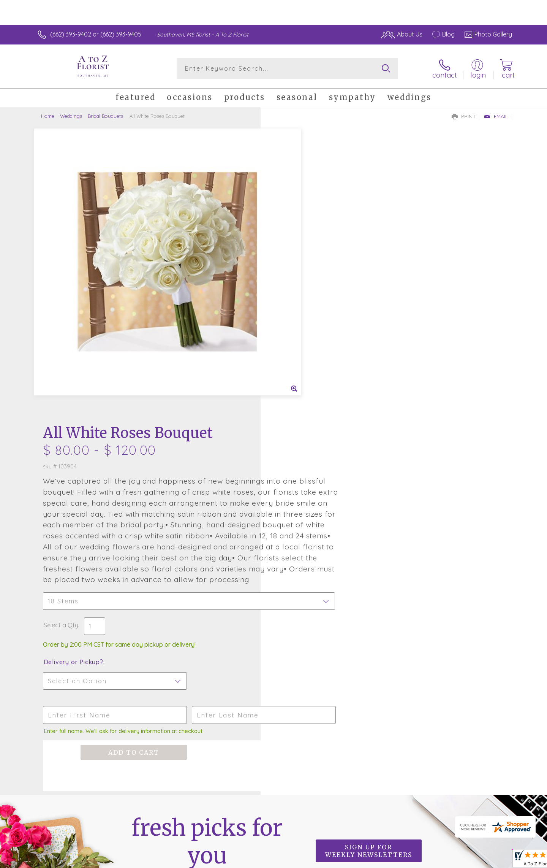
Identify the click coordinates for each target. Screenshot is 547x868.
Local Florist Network (444, 860)
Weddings (71, 116)
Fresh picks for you (207, 591)
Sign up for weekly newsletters (368, 586)
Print (464, 116)
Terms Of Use (346, 860)
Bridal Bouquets (105, 116)
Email (496, 116)
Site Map (492, 860)
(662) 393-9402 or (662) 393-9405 (95, 34)
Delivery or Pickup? (304, 397)
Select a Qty (291, 361)
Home (47, 116)
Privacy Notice (390, 860)
